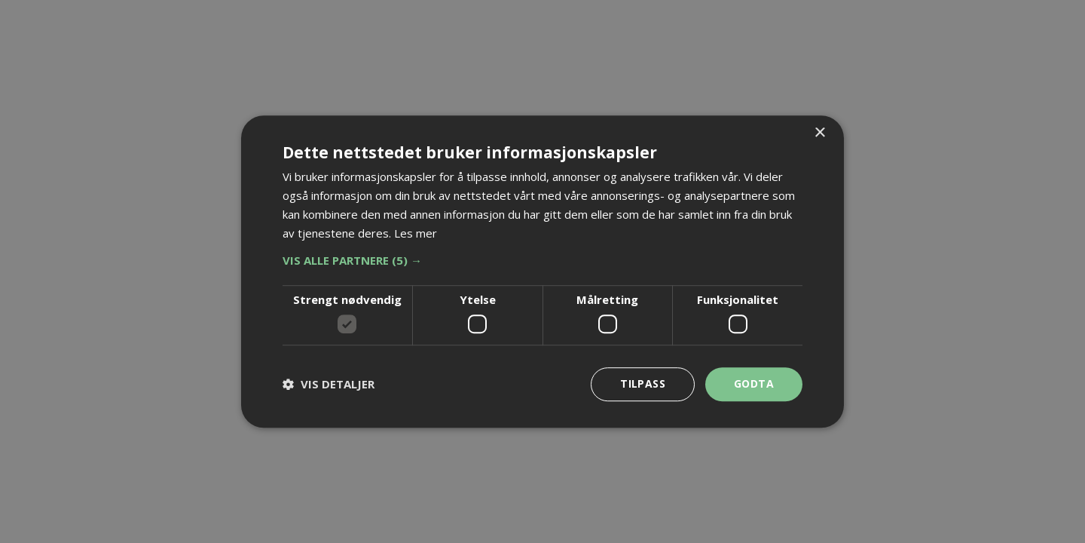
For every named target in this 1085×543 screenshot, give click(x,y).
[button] (542, 261)
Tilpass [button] (642, 383)
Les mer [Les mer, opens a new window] (415, 233)
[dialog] (542, 271)
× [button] (819, 133)
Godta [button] (754, 383)
